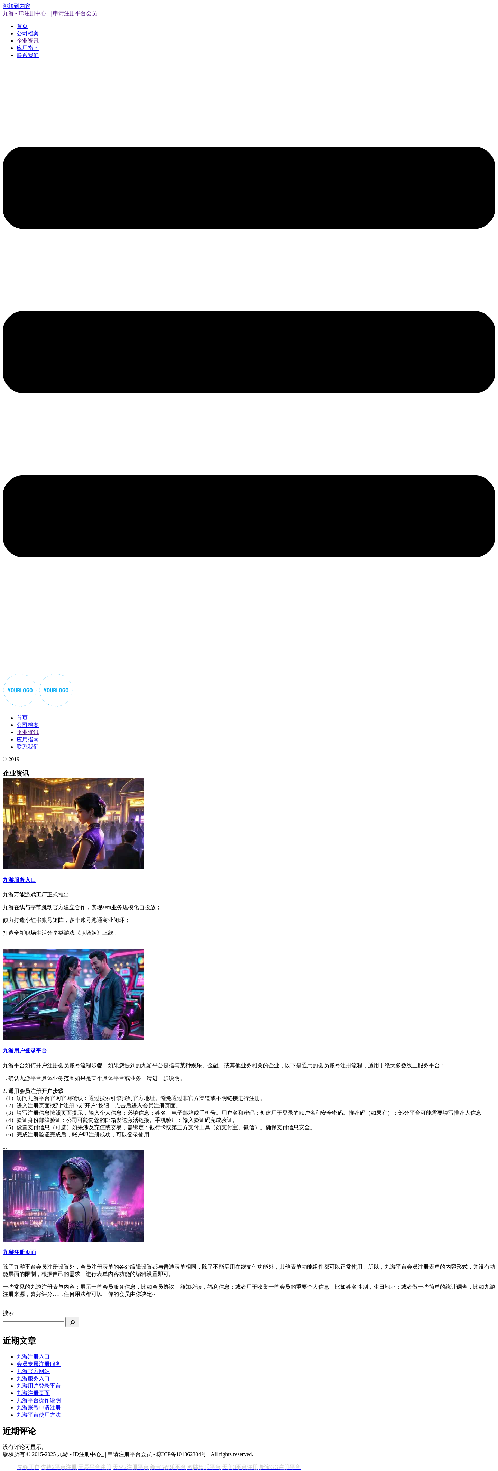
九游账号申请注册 (39, 1407)
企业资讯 (28, 41)
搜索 (8, 1313)
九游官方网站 (33, 1371)
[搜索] (72, 1322)
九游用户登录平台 (39, 1386)
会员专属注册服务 (39, 1364)
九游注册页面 (33, 1393)
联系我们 (28, 55)
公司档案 (28, 33)
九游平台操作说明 (39, 1400)
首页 (22, 26)
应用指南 (28, 48)
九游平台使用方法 (39, 1415)
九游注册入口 (33, 1357)
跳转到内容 (16, 6)
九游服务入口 (33, 1378)
